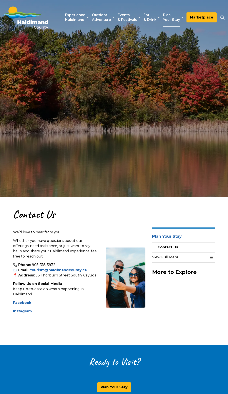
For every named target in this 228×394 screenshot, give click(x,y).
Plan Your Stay (171, 17)
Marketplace (201, 17)
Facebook (22, 303)
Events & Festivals (127, 17)
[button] (125, 278)
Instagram (22, 311)
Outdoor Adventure (101, 17)
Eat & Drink (149, 17)
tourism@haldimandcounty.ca (58, 270)
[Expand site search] (222, 17)
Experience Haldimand (75, 17)
